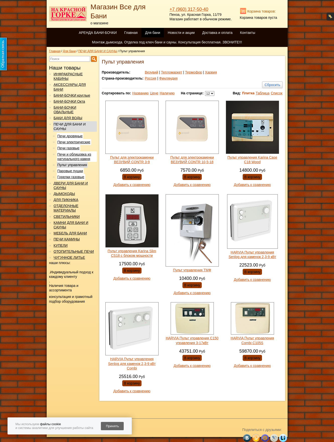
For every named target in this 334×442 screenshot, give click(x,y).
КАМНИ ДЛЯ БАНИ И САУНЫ (71, 225)
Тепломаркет (171, 72)
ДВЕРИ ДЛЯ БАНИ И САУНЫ (71, 185)
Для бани (152, 33)
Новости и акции (181, 33)
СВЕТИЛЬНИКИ (67, 217)
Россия (150, 78)
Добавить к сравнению (131, 185)
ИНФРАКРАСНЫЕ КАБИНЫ (68, 76)
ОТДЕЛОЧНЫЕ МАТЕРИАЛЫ (66, 208)
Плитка (248, 93)
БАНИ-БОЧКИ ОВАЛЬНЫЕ (65, 109)
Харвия (211, 72)
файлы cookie (50, 424)
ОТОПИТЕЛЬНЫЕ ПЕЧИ (74, 251)
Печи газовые (68, 148)
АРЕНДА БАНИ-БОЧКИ (98, 33)
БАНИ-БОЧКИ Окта (69, 101)
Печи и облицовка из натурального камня (74, 156)
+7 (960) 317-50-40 (189, 9)
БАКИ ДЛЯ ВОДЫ (68, 118)
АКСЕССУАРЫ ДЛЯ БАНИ (70, 87)
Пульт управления (72, 165)
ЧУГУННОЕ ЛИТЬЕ (69, 258)
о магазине (99, 23)
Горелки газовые (70, 177)
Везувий (151, 72)
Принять (112, 426)
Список (277, 93)
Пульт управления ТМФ (192, 270)
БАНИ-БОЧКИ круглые (72, 95)
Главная (131, 33)
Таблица (263, 93)
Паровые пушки (70, 171)
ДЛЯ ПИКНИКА (66, 200)
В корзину (132, 177)
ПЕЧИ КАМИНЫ (67, 239)
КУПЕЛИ (61, 245)
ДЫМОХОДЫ (64, 194)
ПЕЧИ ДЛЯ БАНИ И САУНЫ (70, 126)
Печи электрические (73, 142)
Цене (154, 93)
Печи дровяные (70, 136)
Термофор (193, 72)
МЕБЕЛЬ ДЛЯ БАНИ (70, 233)
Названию (140, 93)
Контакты (247, 33)
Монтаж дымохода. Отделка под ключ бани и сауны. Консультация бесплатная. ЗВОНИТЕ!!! (167, 42)
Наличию (167, 93)
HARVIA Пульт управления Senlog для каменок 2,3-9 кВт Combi (132, 363)
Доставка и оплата (217, 33)
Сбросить (272, 85)
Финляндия (168, 78)
